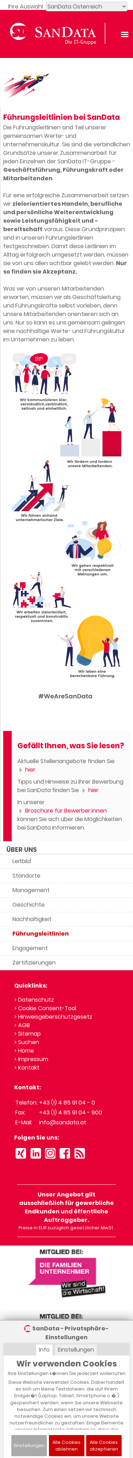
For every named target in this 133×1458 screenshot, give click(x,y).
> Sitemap (27, 1034)
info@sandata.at (62, 1122)
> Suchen (26, 1042)
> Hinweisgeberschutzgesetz (53, 1017)
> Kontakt (26, 1068)
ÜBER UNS (21, 849)
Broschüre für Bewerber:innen (62, 811)
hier (26, 770)
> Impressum (31, 1059)
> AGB (22, 1025)
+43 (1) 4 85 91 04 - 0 (67, 1103)
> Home (24, 1051)
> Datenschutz (34, 1000)
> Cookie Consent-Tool (45, 1008)
